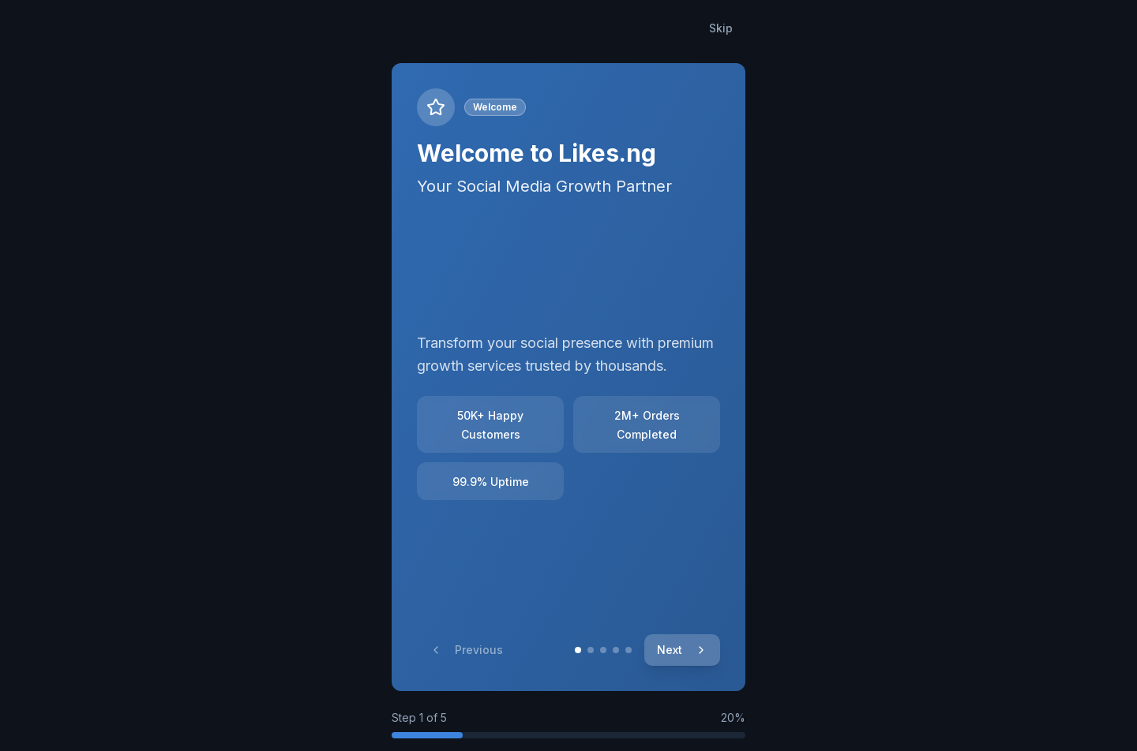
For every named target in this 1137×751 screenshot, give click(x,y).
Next (682, 649)
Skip (721, 28)
